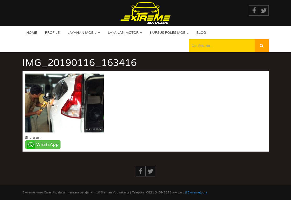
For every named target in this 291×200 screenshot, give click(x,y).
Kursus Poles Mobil (169, 33)
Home (31, 33)
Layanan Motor (125, 33)
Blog (201, 33)
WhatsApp (47, 144)
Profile (52, 33)
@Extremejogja (196, 192)
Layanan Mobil (84, 33)
